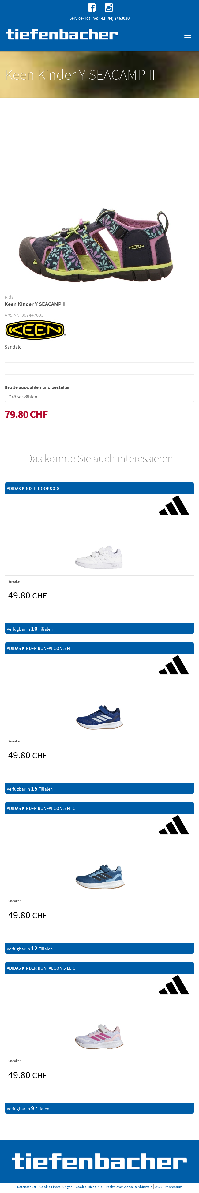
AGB (158, 1186)
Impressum (173, 1186)
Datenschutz (26, 1186)
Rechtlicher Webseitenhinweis (129, 1186)
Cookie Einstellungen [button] (56, 1186)
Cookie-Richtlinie (89, 1186)
